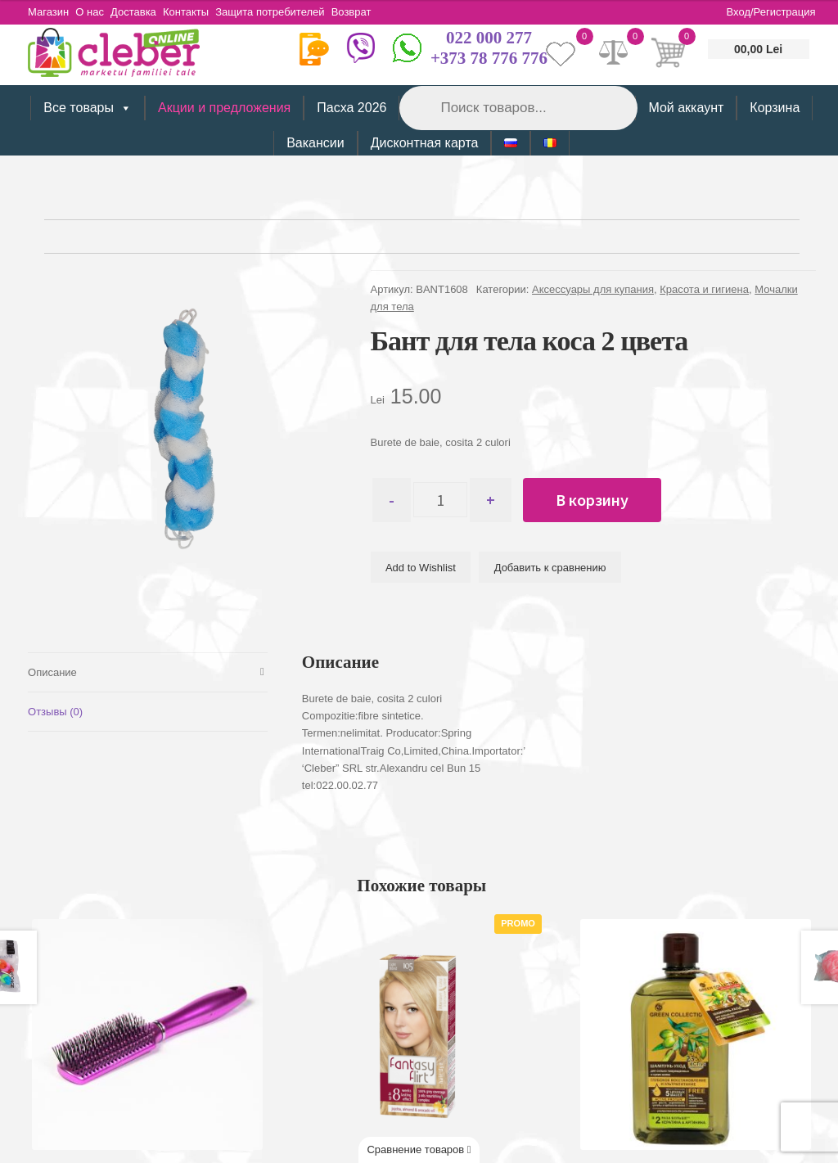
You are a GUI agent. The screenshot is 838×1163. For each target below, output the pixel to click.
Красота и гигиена (704, 289)
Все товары (87, 108)
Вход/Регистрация (771, 12)
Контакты (203, 12)
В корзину (607, 499)
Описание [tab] (52, 670)
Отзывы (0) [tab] (55, 710)
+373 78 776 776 (488, 58)
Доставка (145, 12)
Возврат (379, 12)
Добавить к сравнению (550, 567)
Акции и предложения (224, 108)
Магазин (48, 12)
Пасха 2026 (351, 108)
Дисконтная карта (425, 143)
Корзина (775, 108)
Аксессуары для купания (593, 289)
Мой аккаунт (685, 108)
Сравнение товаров (419, 1149)
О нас (95, 12)
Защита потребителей (292, 12)
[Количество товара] (448, 500)
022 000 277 (489, 37)
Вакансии (315, 143)
